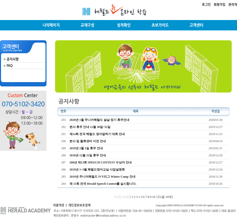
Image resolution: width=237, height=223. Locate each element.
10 (153, 197)
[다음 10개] (165, 197)
